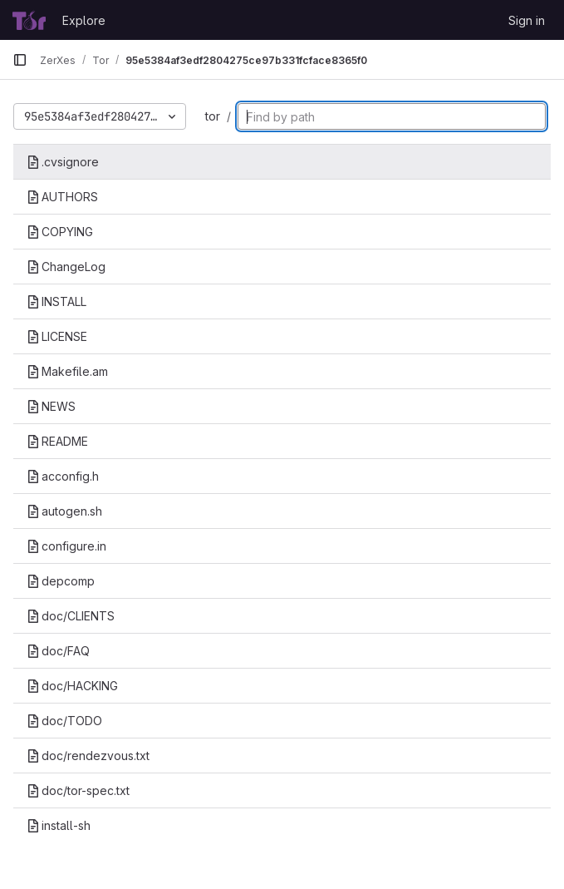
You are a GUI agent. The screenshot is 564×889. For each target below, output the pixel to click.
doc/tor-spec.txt (78, 790)
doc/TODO (64, 721)
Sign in (526, 20)
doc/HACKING (72, 686)
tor (212, 116)
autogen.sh (64, 511)
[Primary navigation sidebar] (20, 60)
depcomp (61, 581)
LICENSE (57, 336)
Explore (83, 20)
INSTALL (56, 301)
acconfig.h (63, 476)
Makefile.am (67, 371)
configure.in (66, 546)
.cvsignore (63, 162)
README (57, 441)
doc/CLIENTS (71, 616)
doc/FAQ (58, 651)
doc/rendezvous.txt (88, 755)
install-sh (59, 825)
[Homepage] (29, 20)
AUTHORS (62, 197)
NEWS (51, 406)
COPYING (60, 232)
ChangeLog (66, 266)
